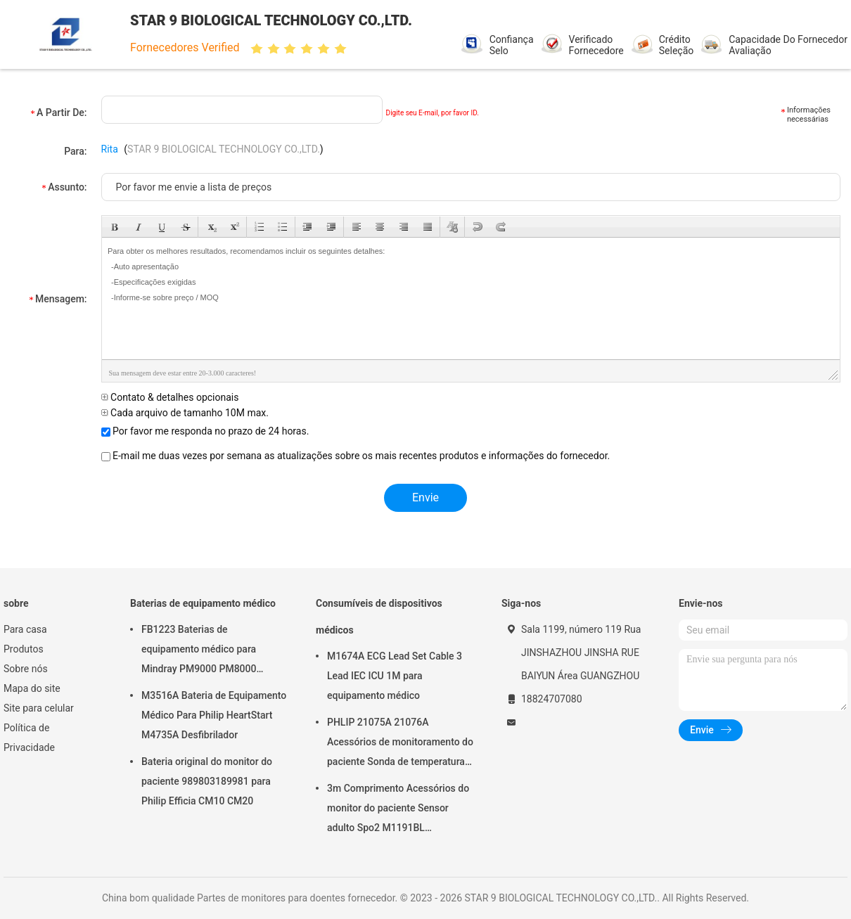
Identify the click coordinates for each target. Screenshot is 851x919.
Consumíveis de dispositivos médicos (379, 617)
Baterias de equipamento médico (203, 603)
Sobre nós (26, 668)
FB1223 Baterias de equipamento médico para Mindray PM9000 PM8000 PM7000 (198, 651)
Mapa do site (32, 688)
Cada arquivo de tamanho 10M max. (185, 412)
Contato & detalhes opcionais (170, 397)
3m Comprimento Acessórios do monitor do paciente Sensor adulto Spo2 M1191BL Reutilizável (398, 810)
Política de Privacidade (29, 737)
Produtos (24, 649)
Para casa (25, 629)
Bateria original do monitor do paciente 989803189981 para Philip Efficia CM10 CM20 (206, 781)
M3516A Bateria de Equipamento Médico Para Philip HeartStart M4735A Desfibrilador (213, 715)
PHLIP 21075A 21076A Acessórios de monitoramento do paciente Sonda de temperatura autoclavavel (400, 743)
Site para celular (39, 708)
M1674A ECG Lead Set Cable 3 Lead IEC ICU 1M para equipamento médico (394, 675)
